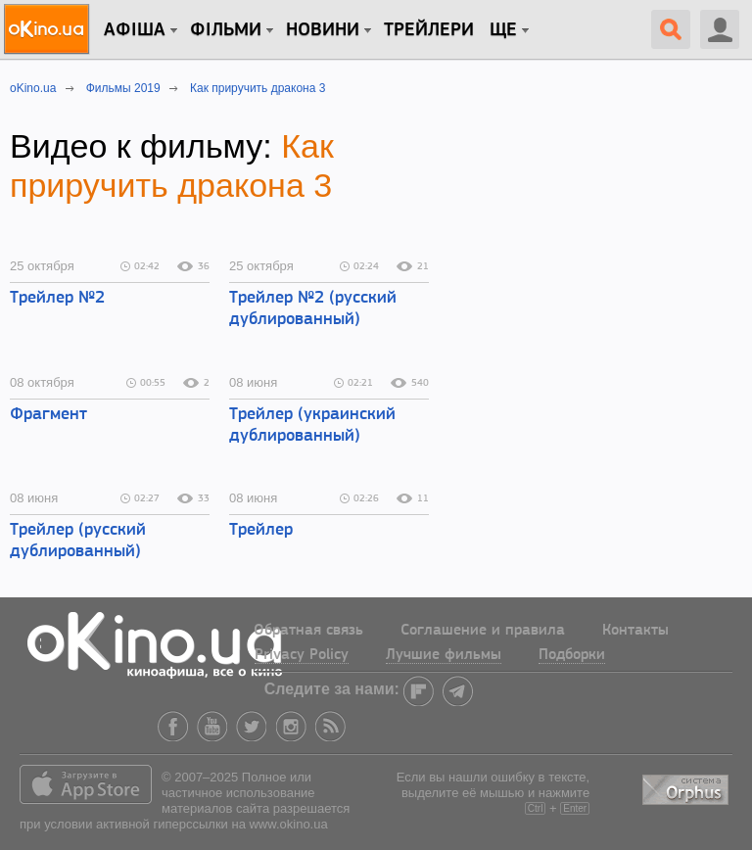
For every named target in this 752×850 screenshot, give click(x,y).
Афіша (134, 30)
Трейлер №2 (57, 298)
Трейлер (261, 530)
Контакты (635, 630)
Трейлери (429, 30)
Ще (503, 30)
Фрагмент (48, 414)
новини (322, 30)
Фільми (225, 30)
